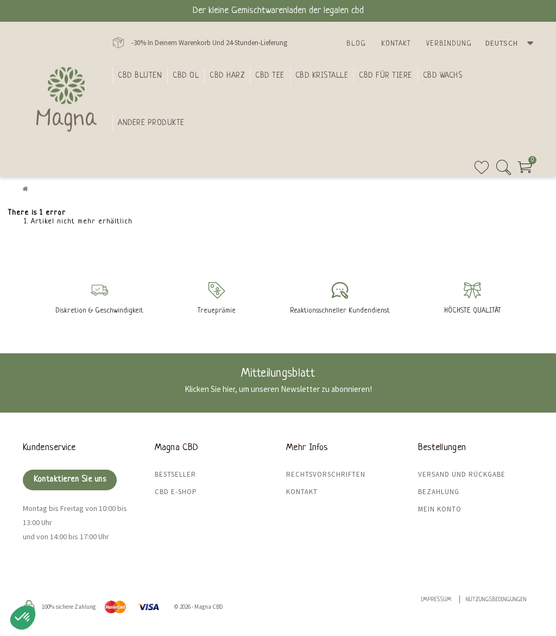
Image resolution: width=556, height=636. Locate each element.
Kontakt (396, 44)
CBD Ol (186, 75)
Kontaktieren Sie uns (70, 479)
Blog (356, 44)
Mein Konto (440, 509)
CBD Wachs (443, 75)
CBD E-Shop (176, 491)
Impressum (436, 600)
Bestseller (175, 474)
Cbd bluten (140, 75)
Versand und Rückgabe (462, 474)
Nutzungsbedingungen (496, 600)
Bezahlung (438, 491)
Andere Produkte (151, 123)
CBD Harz (227, 75)
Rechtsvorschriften (325, 474)
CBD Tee (270, 75)
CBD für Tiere (385, 75)
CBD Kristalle (322, 75)
